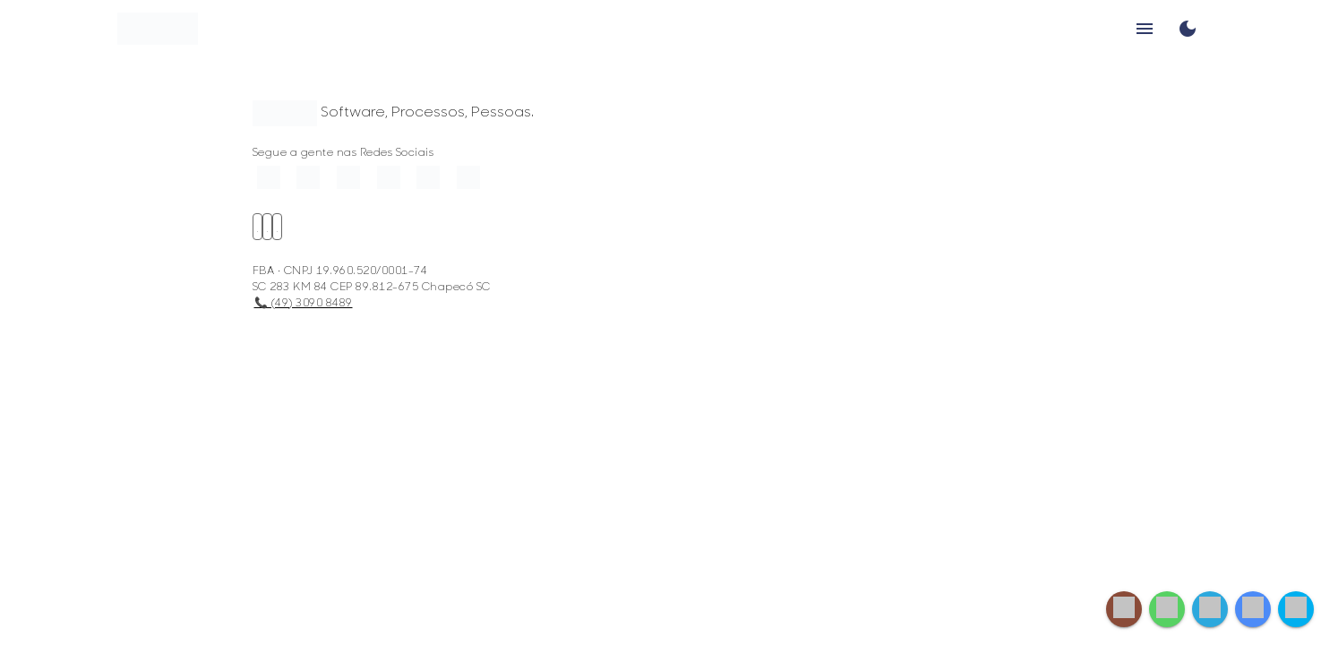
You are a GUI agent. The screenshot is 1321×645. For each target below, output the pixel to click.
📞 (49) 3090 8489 (303, 302)
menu (1144, 28)
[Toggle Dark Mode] (1187, 28)
